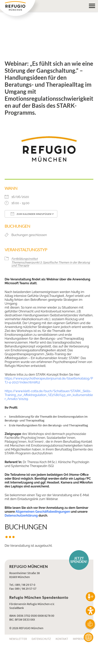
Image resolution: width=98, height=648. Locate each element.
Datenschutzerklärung (21, 515)
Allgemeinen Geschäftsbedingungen (42, 511)
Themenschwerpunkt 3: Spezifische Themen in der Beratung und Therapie (50, 263)
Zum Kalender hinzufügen (31, 214)
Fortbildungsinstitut (24, 259)
